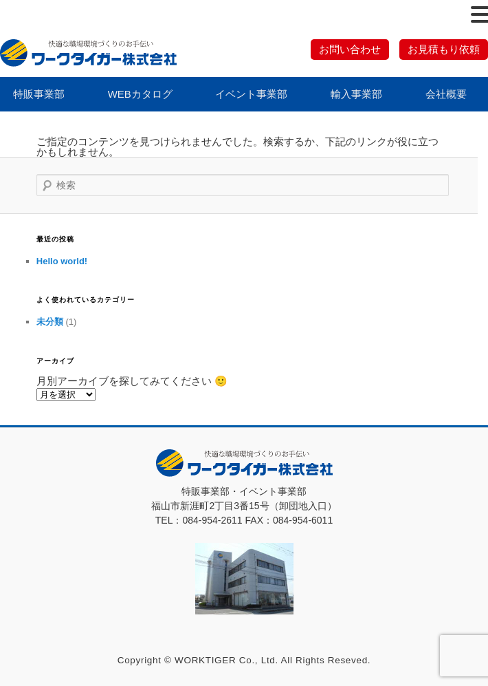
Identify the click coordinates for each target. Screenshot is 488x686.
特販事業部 (39, 94)
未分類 (49, 322)
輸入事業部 (356, 94)
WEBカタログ (140, 94)
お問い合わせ (350, 49)
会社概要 (446, 94)
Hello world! (61, 261)
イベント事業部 (251, 94)
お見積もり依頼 (444, 49)
